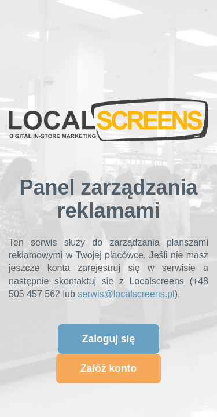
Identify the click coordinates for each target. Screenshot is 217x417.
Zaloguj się (108, 339)
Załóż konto (108, 368)
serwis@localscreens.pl (126, 294)
